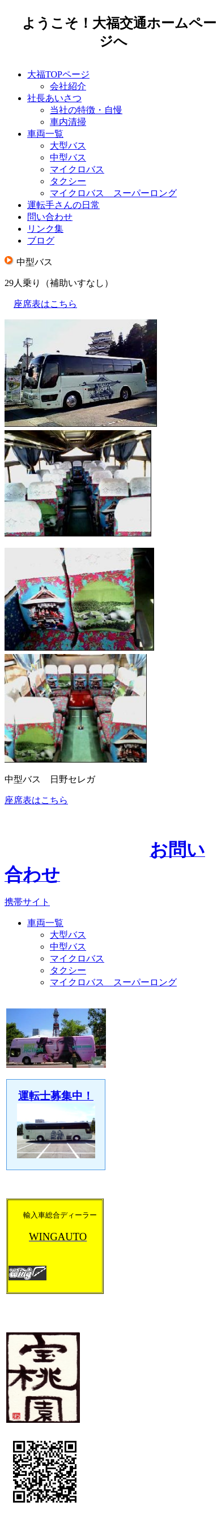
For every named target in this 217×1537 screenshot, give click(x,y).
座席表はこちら (45, 304)
